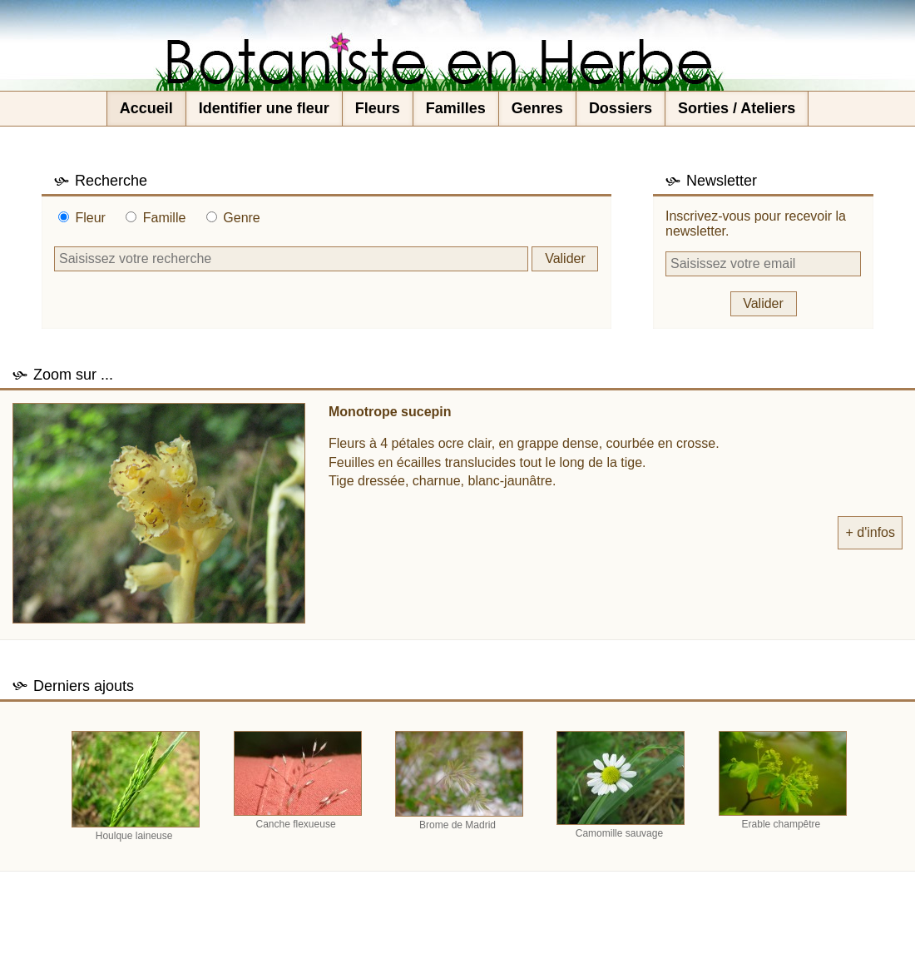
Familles (456, 108)
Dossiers (620, 108)
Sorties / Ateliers (736, 108)
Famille (164, 218)
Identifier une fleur (264, 108)
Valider (565, 258)
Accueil (146, 108)
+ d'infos (870, 532)
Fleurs (377, 108)
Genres (537, 108)
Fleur (90, 218)
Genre (241, 218)
